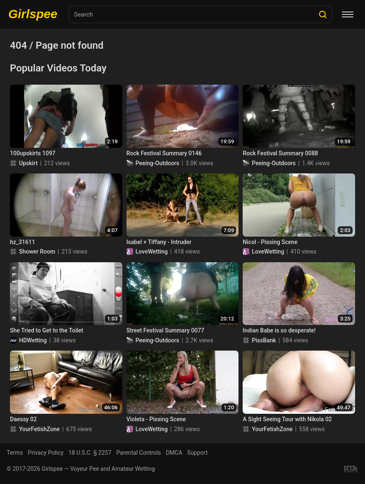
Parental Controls (138, 452)
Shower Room (37, 251)
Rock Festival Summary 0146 (164, 153)
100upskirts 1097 (32, 153)
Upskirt (28, 163)
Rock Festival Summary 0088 (280, 153)
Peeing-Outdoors (157, 163)
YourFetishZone (39, 429)
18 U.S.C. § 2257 (90, 452)
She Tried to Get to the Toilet (46, 330)
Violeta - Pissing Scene (156, 419)
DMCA (174, 452)
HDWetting (33, 340)
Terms (15, 452)
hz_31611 (22, 242)
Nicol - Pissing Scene (270, 242)
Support (197, 452)
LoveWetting (152, 251)
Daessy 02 (23, 419)
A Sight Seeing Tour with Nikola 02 (287, 419)
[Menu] (348, 14)
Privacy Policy (45, 452)
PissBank (264, 340)
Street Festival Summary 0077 (165, 330)
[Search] (323, 14)
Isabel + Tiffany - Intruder (158, 242)
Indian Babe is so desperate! (279, 330)
